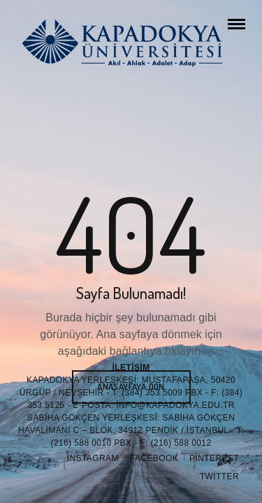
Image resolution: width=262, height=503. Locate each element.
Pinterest (214, 458)
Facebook (154, 458)
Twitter (219, 476)
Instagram (93, 458)
